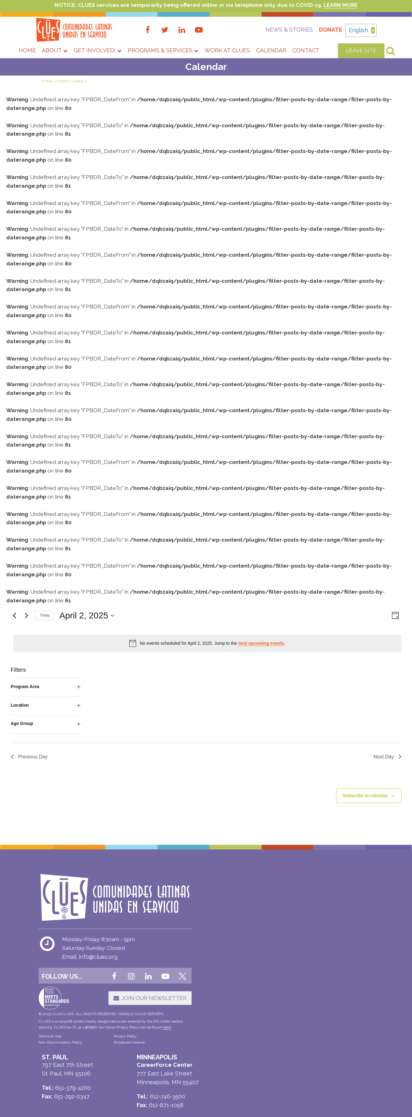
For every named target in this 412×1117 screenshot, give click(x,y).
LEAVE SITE (361, 51)
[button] (130, 1008)
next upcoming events (261, 660)
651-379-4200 (238, 1035)
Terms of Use (50, 1050)
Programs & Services (163, 51)
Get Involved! (98, 51)
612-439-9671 (256, 996)
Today (45, 632)
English (362, 29)
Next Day (387, 774)
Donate (320, 30)
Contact (305, 51)
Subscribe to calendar (365, 812)
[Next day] (26, 633)
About (55, 51)
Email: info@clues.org (89, 968)
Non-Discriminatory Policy (60, 1056)
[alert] (207, 660)
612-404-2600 (239, 987)
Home (27, 51)
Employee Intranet (120, 1056)
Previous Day (29, 774)
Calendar (271, 51)
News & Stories (279, 30)
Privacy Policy (116, 1050)
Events (64, 82)
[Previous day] (14, 633)
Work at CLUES (227, 51)
